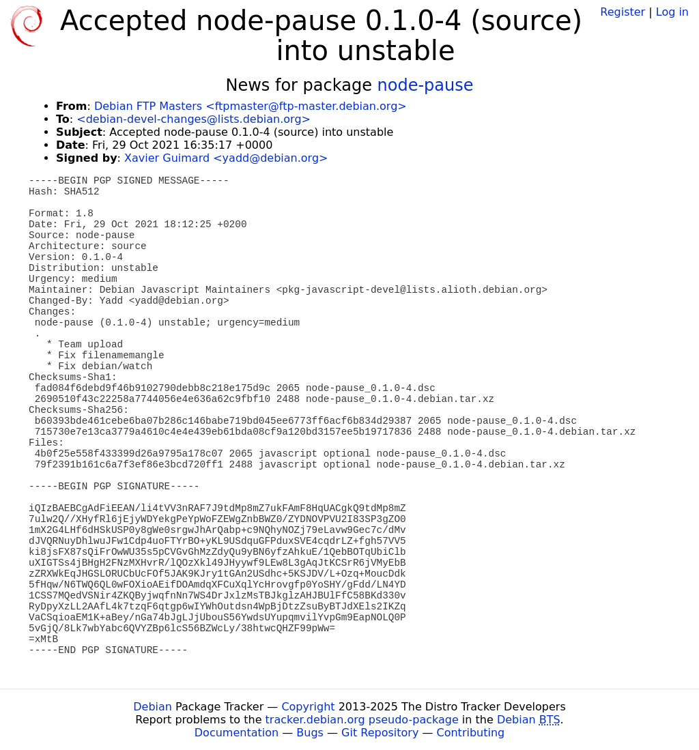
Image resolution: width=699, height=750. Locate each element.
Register (622, 11)
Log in (672, 11)
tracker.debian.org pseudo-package (362, 719)
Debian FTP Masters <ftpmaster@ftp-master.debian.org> (250, 106)
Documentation (237, 732)
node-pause (425, 85)
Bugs (310, 732)
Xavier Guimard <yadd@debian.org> (226, 158)
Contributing (471, 732)
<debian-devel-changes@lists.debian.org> (193, 119)
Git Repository (379, 732)
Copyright (307, 706)
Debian (152, 706)
